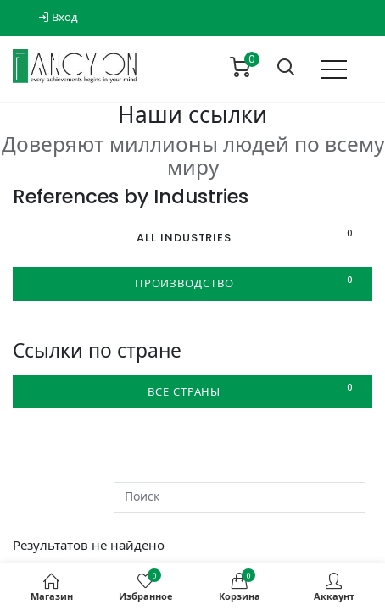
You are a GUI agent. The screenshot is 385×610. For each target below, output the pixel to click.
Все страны (253, 391)
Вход (58, 17)
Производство (247, 282)
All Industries (248, 237)
